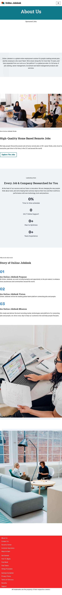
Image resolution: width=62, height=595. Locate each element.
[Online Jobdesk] (11, 3)
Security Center (6, 545)
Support (4, 586)
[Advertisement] (31, 39)
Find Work (4, 562)
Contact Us (5, 541)
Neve (3, 593)
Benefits (4, 583)
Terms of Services (7, 580)
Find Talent (5, 565)
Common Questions (7, 548)
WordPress (18, 593)
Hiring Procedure (7, 569)
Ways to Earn (5, 551)
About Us (4, 538)
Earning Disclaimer (7, 573)
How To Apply (6, 559)
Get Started (5, 555)
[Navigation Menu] (58, 3)
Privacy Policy (6, 576)
